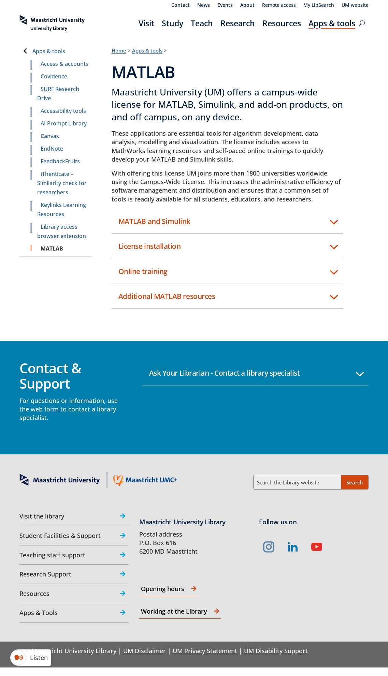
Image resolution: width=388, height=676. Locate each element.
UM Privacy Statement (205, 651)
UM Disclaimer (144, 651)
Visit (146, 23)
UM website (355, 5)
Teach (202, 23)
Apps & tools (331, 23)
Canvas (50, 136)
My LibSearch (318, 5)
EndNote (52, 148)
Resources (281, 23)
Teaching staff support (52, 555)
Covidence (54, 76)
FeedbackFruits (60, 161)
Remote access (279, 5)
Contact (180, 5)
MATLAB (52, 248)
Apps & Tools (38, 613)
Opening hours (162, 589)
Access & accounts (64, 63)
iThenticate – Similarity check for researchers (62, 183)
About (247, 5)
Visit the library (41, 516)
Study (172, 23)
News (203, 5)
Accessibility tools (63, 111)
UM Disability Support (276, 651)
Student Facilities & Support (60, 535)
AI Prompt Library (64, 123)
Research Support (45, 574)
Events (225, 5)
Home (119, 50)
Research (237, 23)
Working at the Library (174, 611)
